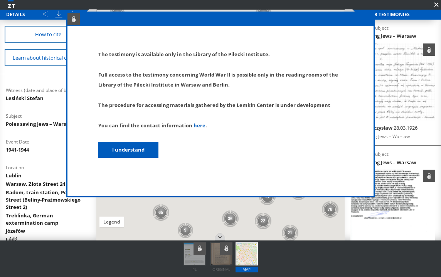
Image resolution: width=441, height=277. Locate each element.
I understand (128, 149)
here (199, 125)
